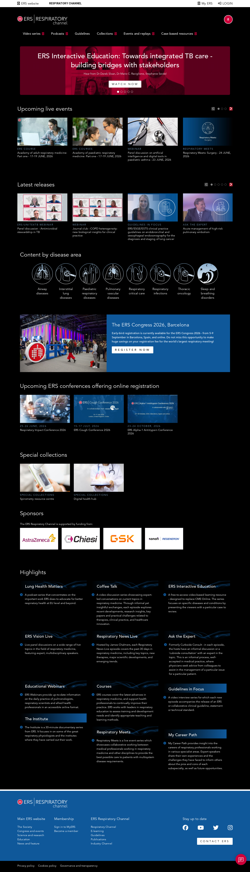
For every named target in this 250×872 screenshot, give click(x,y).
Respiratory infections (160, 291)
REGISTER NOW (132, 350)
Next (231, 108)
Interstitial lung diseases (66, 293)
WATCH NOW (125, 84)
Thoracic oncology (184, 291)
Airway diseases (42, 291)
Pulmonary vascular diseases (113, 293)
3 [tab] (125, 91)
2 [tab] (121, 91)
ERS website (30, 3)
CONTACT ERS (215, 841)
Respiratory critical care (137, 291)
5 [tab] (132, 91)
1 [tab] (118, 91)
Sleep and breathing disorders (208, 293)
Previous (213, 108)
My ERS (207, 3)
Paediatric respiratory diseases (89, 293)
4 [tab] (128, 91)
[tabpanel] (125, 70)
